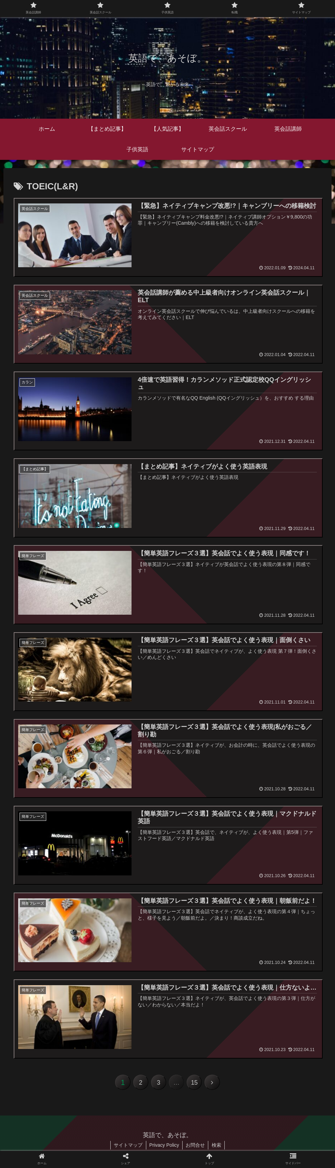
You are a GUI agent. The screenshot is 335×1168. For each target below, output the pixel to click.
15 (195, 1083)
